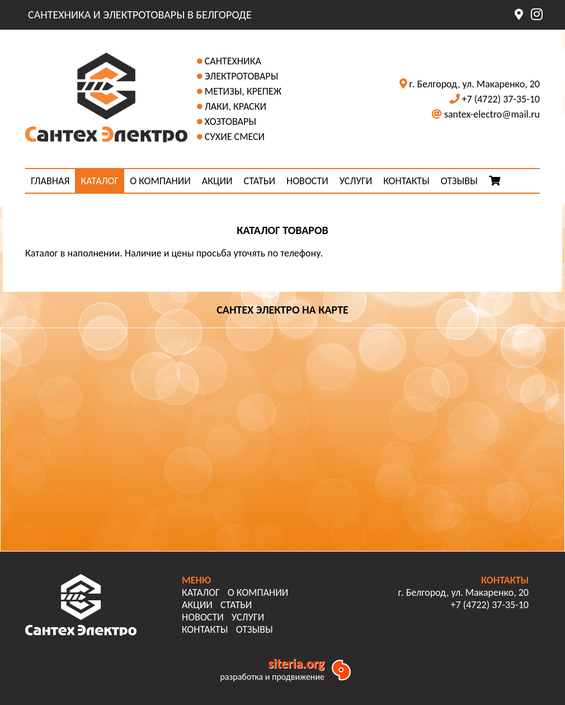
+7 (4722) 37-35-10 (501, 99)
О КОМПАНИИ (160, 181)
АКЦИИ (217, 181)
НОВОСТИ (307, 181)
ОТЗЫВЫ (459, 181)
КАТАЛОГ (100, 181)
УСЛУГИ (356, 181)
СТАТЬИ (259, 181)
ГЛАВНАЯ (50, 181)
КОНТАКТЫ (406, 181)
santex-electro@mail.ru (492, 114)
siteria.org (296, 663)
